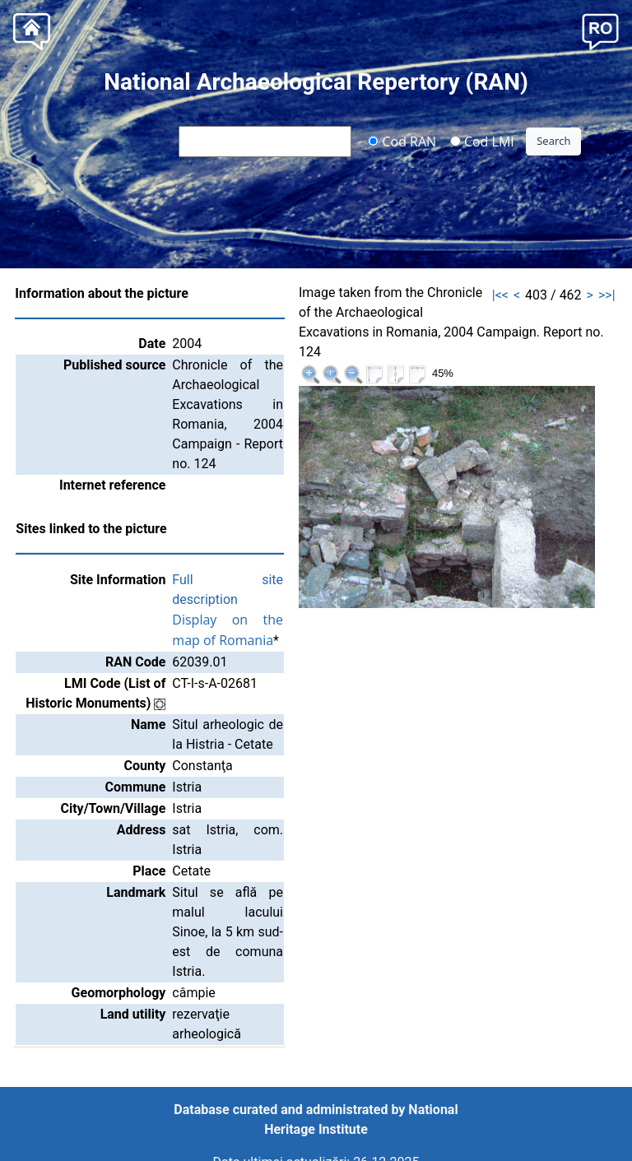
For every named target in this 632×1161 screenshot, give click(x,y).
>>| (607, 295)
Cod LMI (482, 141)
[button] (600, 30)
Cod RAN (402, 141)
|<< (500, 295)
